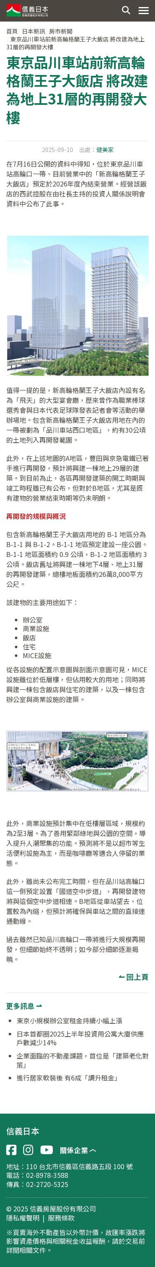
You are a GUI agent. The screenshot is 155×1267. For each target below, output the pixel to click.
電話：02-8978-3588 (37, 1175)
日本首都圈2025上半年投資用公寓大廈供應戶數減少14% (80, 1038)
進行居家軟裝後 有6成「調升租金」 (69, 1078)
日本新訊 (33, 31)
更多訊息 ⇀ (24, 1006)
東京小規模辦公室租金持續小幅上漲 (69, 1020)
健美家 (105, 149)
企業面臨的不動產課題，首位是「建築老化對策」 (83, 1060)
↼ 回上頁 (134, 976)
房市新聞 (60, 31)
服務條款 (61, 1218)
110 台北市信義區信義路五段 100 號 (79, 1166)
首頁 (12, 31)
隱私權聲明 (22, 1218)
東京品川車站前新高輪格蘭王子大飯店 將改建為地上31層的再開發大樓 (75, 43)
